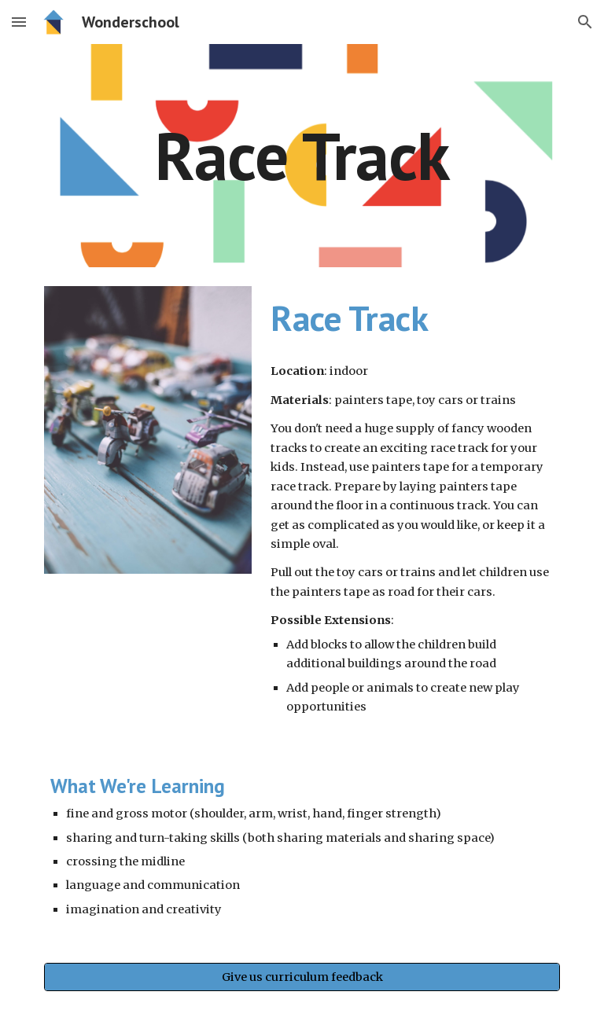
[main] (301, 155)
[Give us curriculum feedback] (301, 977)
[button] (19, 21)
